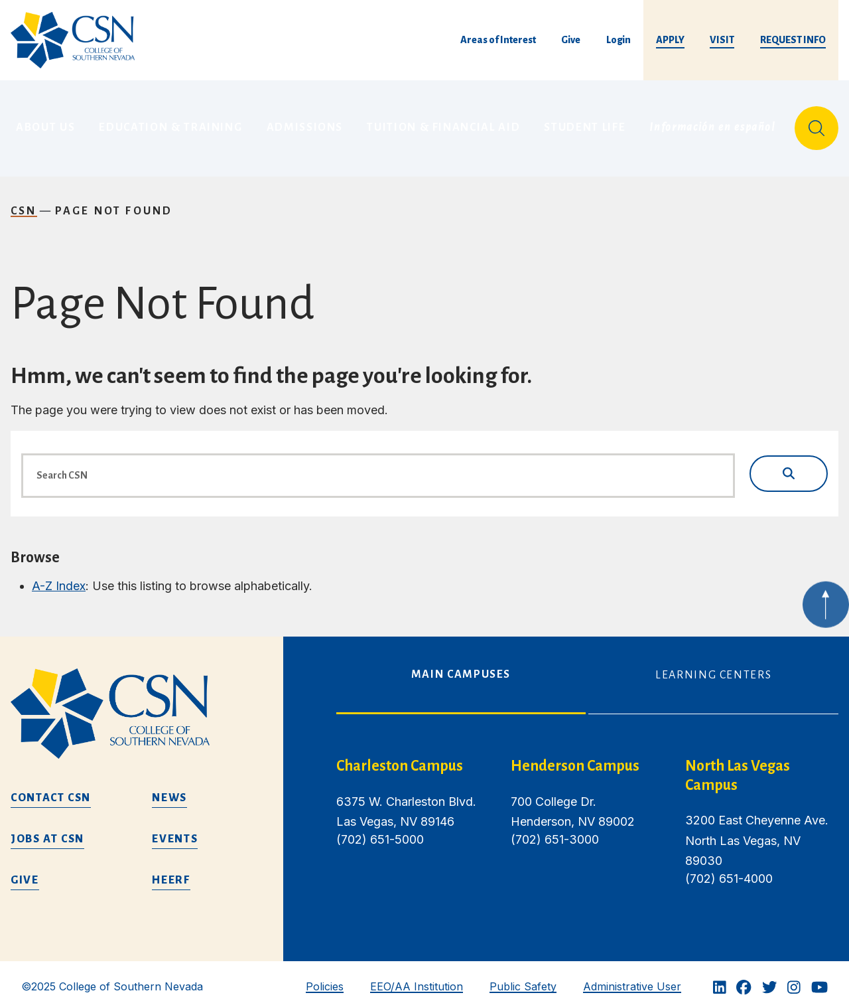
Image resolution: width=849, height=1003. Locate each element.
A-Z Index (59, 576)
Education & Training (170, 123)
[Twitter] (769, 977)
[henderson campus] (587, 756)
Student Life (584, 123)
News (169, 788)
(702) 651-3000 (555, 829)
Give (570, 40)
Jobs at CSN (47, 829)
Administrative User (632, 976)
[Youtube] (819, 977)
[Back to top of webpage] (826, 608)
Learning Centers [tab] (713, 665)
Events (175, 829)
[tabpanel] (587, 822)
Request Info (793, 40)
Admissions (305, 123)
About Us (45, 123)
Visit (722, 40)
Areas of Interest (498, 40)
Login (618, 40)
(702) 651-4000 (729, 869)
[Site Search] (816, 123)
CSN (24, 201)
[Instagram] (794, 977)
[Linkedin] (719, 977)
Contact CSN (51, 788)
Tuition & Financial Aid (443, 123)
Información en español (712, 123)
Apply (670, 40)
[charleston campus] (413, 756)
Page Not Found (114, 201)
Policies (325, 976)
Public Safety (523, 976)
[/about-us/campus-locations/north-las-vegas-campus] (761, 766)
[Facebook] (743, 977)
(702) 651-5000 (380, 829)
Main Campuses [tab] (461, 664)
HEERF (171, 870)
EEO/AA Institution (416, 976)
